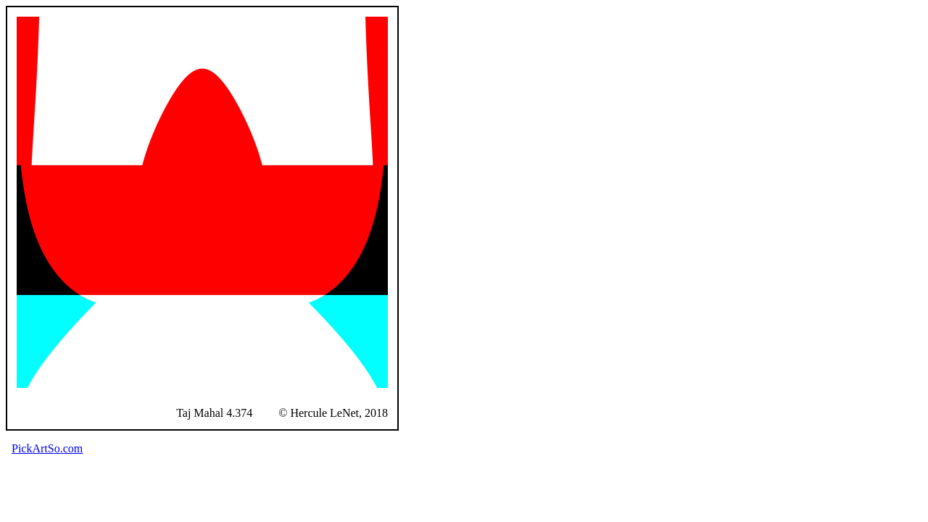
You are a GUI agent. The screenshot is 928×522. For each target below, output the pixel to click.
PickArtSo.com (47, 448)
